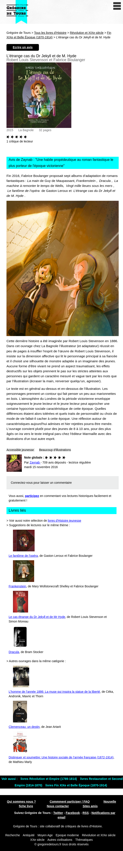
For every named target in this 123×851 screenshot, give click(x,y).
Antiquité (28, 835)
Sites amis (90, 806)
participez (32, 496)
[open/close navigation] (117, 6)
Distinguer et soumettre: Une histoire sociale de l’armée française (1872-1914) (61, 757)
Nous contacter (58, 806)
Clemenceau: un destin (24, 726)
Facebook (73, 813)
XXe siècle (37, 839)
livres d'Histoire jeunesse (64, 520)
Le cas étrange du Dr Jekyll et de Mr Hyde (37, 617)
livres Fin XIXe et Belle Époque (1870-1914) (76, 785)
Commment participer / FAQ (70, 801)
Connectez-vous (22, 482)
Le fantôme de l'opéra (23, 555)
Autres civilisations (60, 839)
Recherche (12, 835)
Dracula (14, 652)
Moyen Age (45, 835)
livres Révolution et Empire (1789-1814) (49, 779)
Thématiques (84, 839)
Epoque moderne (67, 835)
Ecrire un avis (23, 47)
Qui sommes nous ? (21, 801)
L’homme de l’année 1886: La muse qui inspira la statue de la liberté (54, 691)
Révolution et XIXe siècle (87, 32)
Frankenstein (17, 586)
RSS (86, 813)
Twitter (58, 813)
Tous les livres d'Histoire (50, 32)
